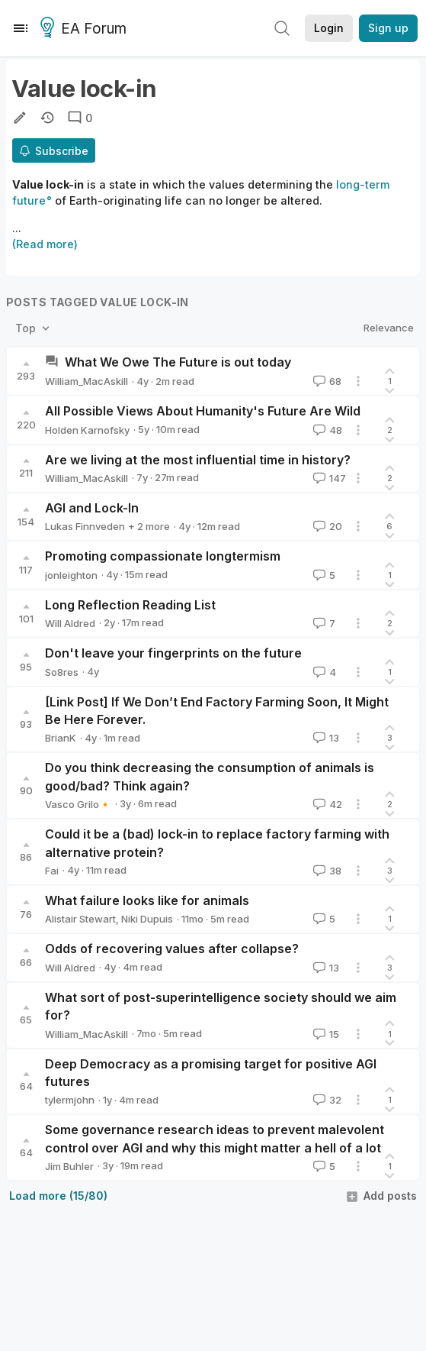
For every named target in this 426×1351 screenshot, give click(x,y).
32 (325, 1100)
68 (325, 381)
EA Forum (86, 29)
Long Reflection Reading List (130, 604)
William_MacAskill (86, 381)
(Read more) (45, 244)
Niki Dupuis (147, 919)
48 (326, 430)
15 (324, 1034)
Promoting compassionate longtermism (162, 556)
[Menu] (20, 28)
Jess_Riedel (158, 526)
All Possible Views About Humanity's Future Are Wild (202, 411)
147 (328, 478)
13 (324, 738)
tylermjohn (69, 1100)
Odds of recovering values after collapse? (172, 948)
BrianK (60, 738)
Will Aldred (70, 623)
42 (326, 804)
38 (325, 871)
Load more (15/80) (58, 1195)
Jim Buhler (69, 1166)
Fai (52, 871)
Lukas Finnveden (85, 526)
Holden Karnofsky (87, 430)
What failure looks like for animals (147, 900)
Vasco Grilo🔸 (78, 804)
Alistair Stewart (80, 919)
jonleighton (71, 575)
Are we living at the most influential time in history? (198, 459)
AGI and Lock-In (92, 508)
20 (326, 526)
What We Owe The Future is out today (178, 362)
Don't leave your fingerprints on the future (173, 653)
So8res (61, 672)
